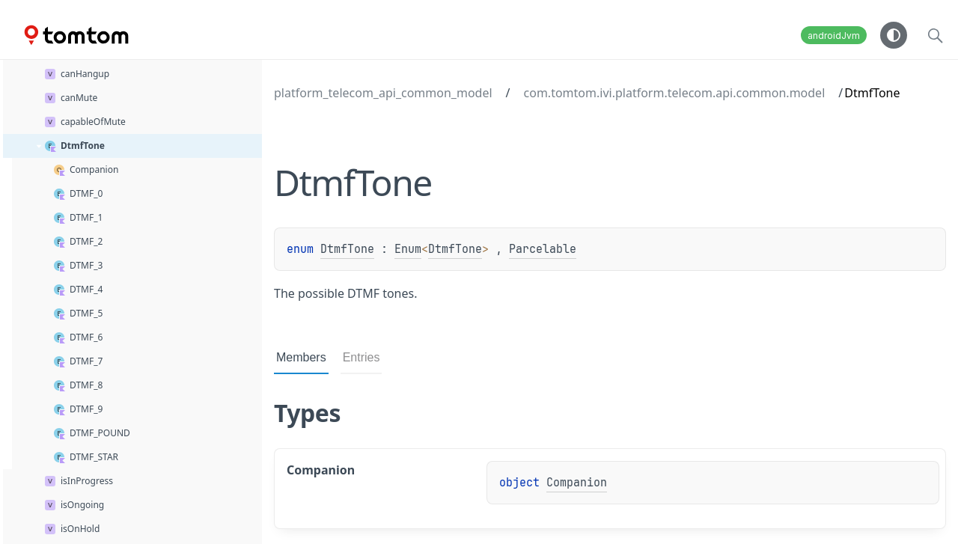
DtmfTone (347, 249)
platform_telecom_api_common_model (383, 93)
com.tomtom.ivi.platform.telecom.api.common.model (675, 93)
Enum (407, 249)
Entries (361, 357)
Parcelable (542, 249)
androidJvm (834, 35)
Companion (576, 482)
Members (301, 357)
